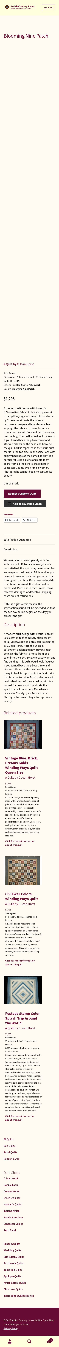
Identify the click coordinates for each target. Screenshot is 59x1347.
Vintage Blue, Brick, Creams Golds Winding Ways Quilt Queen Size (21, 765)
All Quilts (9, 1139)
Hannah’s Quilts (13, 1204)
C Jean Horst (11, 1178)
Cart (46, 1339)
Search (29, 1341)
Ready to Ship (12, 1159)
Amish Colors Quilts (15, 1283)
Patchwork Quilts (14, 1263)
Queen (12, 373)
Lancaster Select (13, 1224)
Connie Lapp (11, 1185)
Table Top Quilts (13, 1270)
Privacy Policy (11, 1328)
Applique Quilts (12, 1276)
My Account (10, 1341)
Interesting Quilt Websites (19, 1296)
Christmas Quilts (13, 1289)
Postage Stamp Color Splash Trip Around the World (22, 1018)
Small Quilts (10, 1152)
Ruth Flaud (10, 1230)
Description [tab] (10, 549)
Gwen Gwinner (12, 1198)
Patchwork (34, 384)
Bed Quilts (22, 384)
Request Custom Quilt (22, 493)
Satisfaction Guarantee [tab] (17, 539)
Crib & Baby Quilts (14, 1257)
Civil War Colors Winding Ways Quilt (21, 896)
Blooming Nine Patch (23, 388)
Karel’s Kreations (13, 1217)
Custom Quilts (12, 1244)
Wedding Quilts (12, 1250)
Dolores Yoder (12, 1191)
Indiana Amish (12, 1211)
